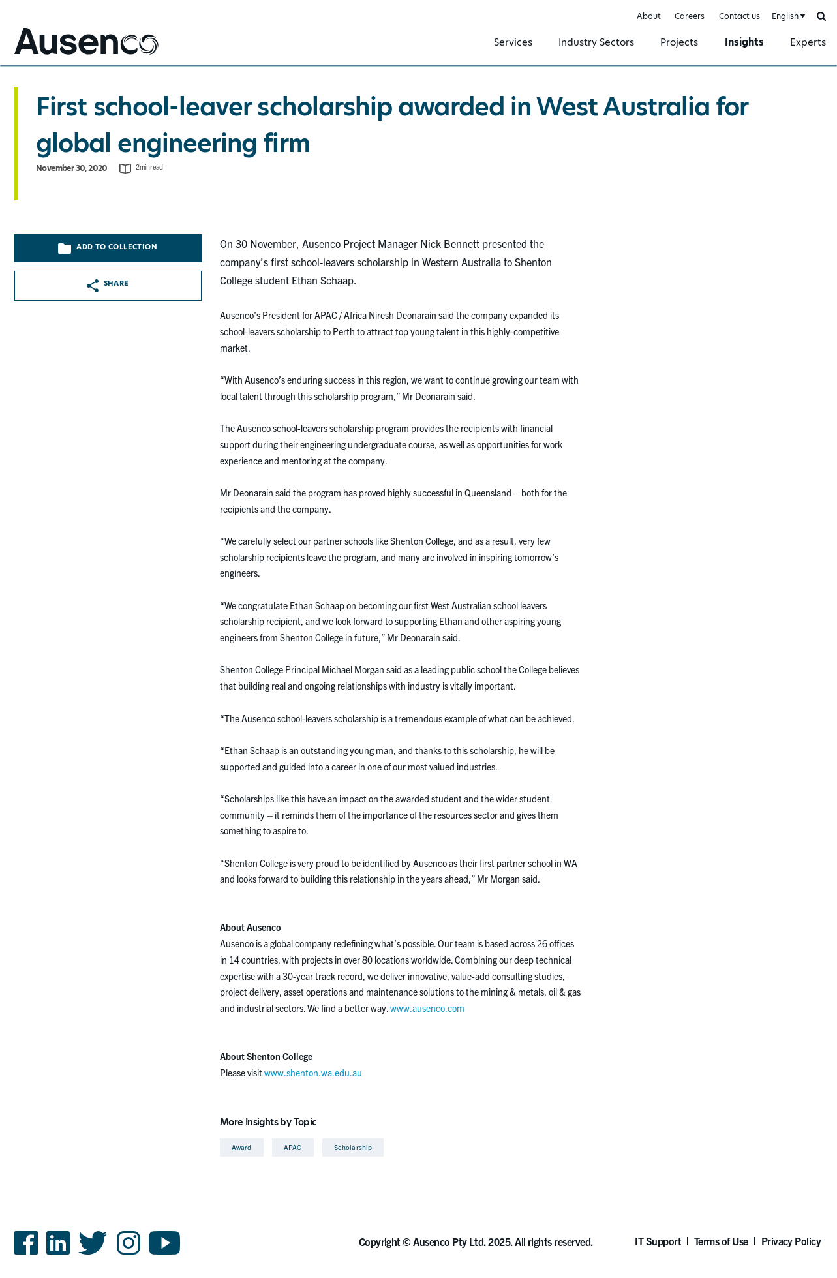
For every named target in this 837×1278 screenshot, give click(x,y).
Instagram (128, 1254)
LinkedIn (58, 1254)
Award (241, 1147)
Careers (690, 16)
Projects (679, 42)
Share (108, 285)
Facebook (26, 1254)
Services (513, 42)
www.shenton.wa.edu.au (313, 1072)
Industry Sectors (596, 42)
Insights (744, 42)
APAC (292, 1147)
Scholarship (353, 1147)
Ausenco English (46, 56)
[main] (418, 613)
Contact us (739, 16)
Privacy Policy (791, 1240)
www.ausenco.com (427, 1008)
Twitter (93, 1254)
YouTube (165, 1254)
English (785, 16)
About (649, 16)
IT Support (658, 1240)
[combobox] (787, 16)
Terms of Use (721, 1240)
